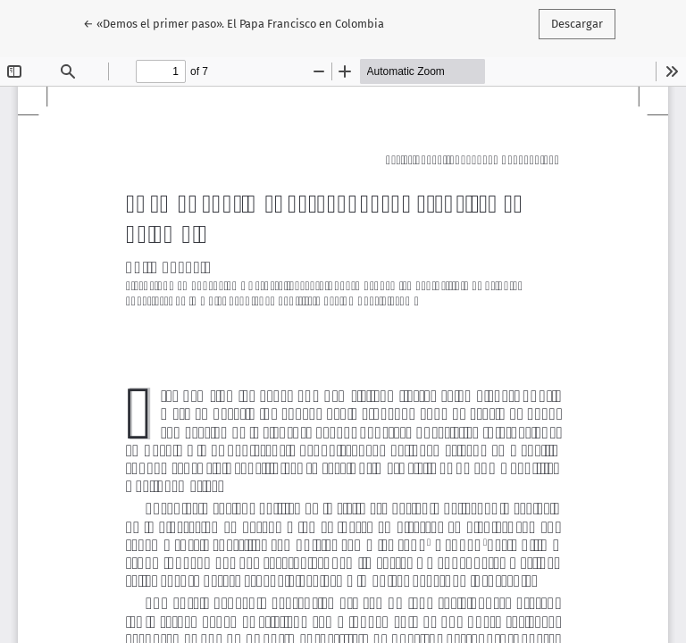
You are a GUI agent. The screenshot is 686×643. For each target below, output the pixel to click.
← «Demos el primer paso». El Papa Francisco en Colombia (233, 22)
